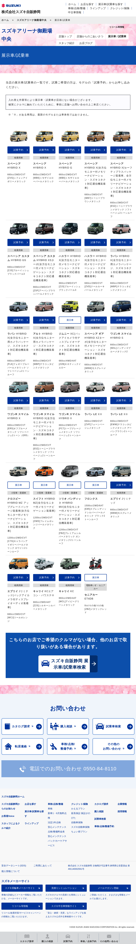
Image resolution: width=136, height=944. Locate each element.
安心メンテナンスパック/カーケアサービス (57, 841)
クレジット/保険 (119, 8)
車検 (50, 808)
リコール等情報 (20, 906)
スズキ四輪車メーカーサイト (20, 888)
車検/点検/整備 (76, 8)
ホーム (72, 4)
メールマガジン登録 (108, 888)
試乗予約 (18, 150)
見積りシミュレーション (64, 888)
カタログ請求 (101, 804)
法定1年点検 (54, 822)
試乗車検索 (100, 819)
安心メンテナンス (57, 827)
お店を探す (87, 4)
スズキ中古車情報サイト (64, 906)
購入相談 (99, 811)
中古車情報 (74, 12)
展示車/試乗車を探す (110, 4)
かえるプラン (78, 808)
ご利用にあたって (42, 865)
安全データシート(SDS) (13, 865)
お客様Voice (7, 816)
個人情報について (10, 871)
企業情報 (122, 804)
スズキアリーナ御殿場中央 (32, 20)
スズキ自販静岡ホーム (12, 796)
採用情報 (122, 811)
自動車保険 (77, 822)
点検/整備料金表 (56, 831)
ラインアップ (98, 8)
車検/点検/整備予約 (104, 826)
